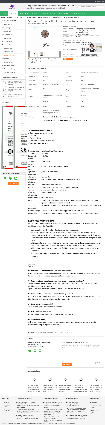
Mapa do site (94, 410)
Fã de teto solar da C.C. (8, 24)
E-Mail (93, 407)
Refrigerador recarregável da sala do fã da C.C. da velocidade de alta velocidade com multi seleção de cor (28, 411)
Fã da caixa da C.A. (7, 62)
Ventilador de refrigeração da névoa (12, 69)
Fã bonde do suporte (40, 332)
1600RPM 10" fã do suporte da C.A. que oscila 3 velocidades (33, 387)
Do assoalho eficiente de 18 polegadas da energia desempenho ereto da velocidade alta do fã (45, 60)
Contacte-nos (94, 402)
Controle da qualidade (7, 409)
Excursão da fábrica (7, 405)
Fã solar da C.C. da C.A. (8, 72)
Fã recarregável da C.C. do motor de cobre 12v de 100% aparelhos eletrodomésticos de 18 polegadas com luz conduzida (28, 405)
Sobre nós (6, 402)
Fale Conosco (63, 13)
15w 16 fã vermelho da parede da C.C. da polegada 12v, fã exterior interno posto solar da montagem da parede (76, 410)
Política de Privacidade (7, 423)
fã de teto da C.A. (6, 58)
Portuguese (100, 1)
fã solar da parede (7, 34)
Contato (68, 59)
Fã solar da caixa (6, 38)
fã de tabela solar (6, 31)
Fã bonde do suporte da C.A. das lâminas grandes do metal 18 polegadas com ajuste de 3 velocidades (53, 412)
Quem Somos (24, 13)
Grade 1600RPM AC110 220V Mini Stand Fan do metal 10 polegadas (50, 387)
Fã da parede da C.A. (8, 48)
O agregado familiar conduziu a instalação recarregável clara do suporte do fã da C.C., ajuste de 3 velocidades (28, 417)
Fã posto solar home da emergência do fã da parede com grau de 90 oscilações (76, 404)
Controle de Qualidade (48, 13)
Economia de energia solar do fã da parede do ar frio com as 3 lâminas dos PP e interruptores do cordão (77, 417)
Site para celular (96, 413)
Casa (4, 13)
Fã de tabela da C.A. (7, 52)
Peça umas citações (96, 405)
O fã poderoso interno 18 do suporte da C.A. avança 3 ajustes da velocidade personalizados (65, 389)
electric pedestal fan (66, 332)
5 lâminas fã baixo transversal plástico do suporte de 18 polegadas (16, 89)
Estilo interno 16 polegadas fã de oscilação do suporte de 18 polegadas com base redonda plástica (80, 389)
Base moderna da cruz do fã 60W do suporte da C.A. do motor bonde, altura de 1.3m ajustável (96, 389)
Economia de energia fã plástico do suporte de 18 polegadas (15, 82)
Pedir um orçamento (78, 13)
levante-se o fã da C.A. (53, 332)
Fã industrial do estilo (8, 65)
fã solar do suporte (7, 28)
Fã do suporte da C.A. (19, 17)
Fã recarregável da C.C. (8, 41)
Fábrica (34, 13)
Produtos (13, 13)
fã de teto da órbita (7, 45)
